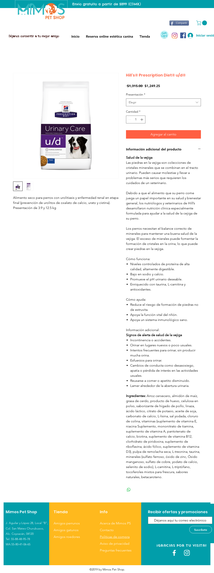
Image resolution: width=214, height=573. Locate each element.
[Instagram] (174, 35)
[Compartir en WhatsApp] (128, 489)
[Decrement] (129, 119)
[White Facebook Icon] (174, 553)
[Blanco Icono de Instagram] (187, 553)
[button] (202, 22)
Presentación (135, 94)
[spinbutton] (136, 119)
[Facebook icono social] (183, 35)
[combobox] (163, 102)
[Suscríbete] (200, 529)
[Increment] (142, 119)
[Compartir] (179, 23)
